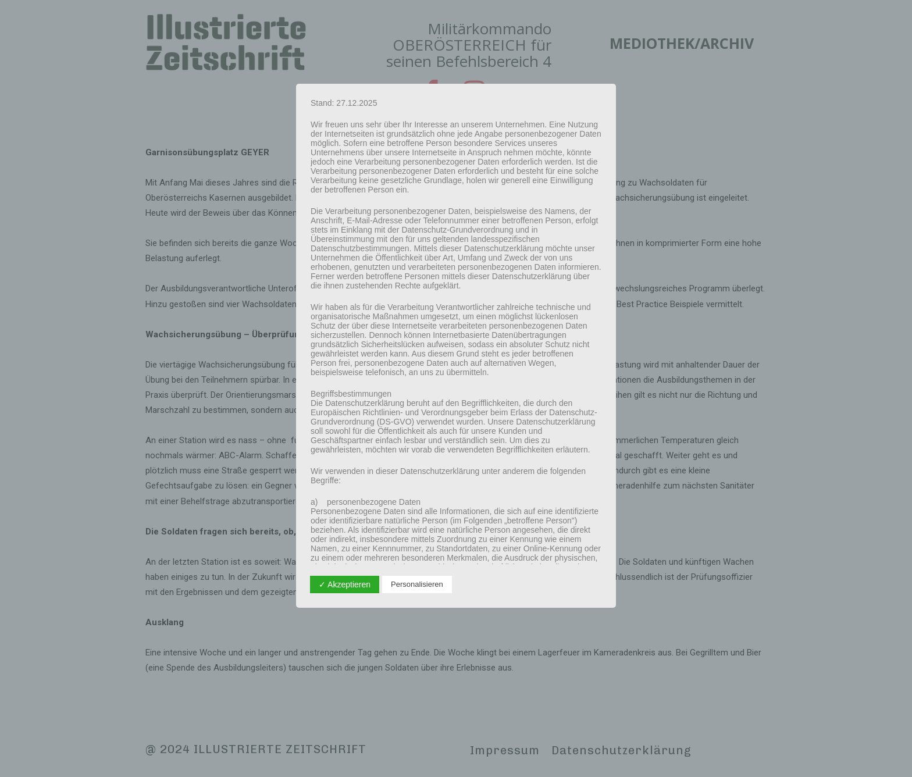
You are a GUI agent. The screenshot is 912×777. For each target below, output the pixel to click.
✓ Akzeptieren (344, 584)
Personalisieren (417, 584)
